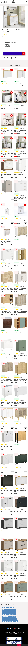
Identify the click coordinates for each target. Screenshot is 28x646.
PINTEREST (17, 628)
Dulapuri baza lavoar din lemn (9, 616)
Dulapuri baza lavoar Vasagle (8, 609)
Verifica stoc (17, 53)
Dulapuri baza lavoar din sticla (9, 612)
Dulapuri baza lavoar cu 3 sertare (9, 621)
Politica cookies (13, 633)
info (12, 88)
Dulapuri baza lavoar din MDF (8, 614)
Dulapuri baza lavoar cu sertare (9, 619)
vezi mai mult (6, 40)
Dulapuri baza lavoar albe (8, 607)
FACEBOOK (10, 628)
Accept (18, 645)
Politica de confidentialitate (18, 632)
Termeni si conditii (7, 632)
